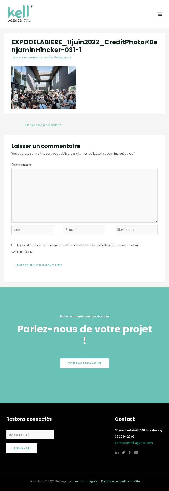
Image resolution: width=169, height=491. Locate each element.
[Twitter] (123, 452)
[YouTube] (136, 452)
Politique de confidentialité (120, 481)
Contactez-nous (84, 363)
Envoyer (22, 448)
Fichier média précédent (41, 125)
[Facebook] (130, 452)
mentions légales (86, 481)
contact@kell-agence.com (134, 443)
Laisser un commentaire (28, 57)
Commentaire (22, 165)
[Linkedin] (117, 452)
